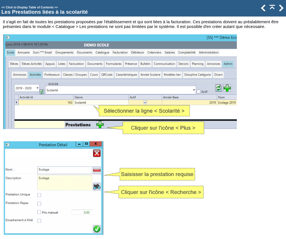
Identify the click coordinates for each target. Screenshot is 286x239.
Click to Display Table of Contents (30, 7)
